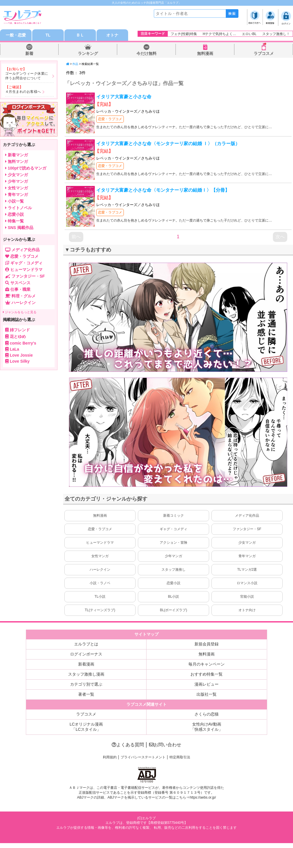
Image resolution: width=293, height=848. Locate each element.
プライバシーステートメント (143, 757)
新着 (29, 53)
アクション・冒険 (173, 543)
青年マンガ (247, 556)
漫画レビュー (206, 684)
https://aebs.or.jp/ (203, 797)
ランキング (88, 53)
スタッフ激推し (173, 570)
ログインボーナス (86, 654)
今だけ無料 (146, 53)
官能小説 (247, 597)
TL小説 (100, 597)
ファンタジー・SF (247, 529)
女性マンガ (100, 556)
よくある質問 (128, 744)
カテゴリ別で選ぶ (86, 684)
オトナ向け (247, 610)
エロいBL (249, 34)
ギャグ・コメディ (173, 529)
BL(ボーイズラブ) (173, 610)
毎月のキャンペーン (206, 664)
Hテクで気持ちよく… (219, 34)
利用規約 (110, 757)
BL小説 (173, 597)
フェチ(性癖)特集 (184, 34)
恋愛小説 (173, 583)
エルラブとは (86, 644)
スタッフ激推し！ (276, 34)
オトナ (112, 35)
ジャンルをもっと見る (19, 312)
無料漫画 (205, 53)
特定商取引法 (179, 757)
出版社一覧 (206, 694)
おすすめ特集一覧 (206, 674)
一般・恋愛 (16, 35)
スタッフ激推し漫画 (86, 674)
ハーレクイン (100, 570)
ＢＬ (80, 35)
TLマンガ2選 (247, 570)
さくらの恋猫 (206, 714)
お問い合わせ (165, 744)
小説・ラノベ (100, 583)
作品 (75, 64)
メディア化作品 (247, 516)
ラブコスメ (264, 53)
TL (47, 35)
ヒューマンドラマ (100, 543)
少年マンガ (173, 556)
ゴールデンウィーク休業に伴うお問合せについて (26, 76)
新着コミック (173, 516)
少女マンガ (247, 543)
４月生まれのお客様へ (23, 92)
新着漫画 (86, 664)
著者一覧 (86, 694)
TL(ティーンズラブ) (100, 610)
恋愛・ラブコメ (110, 119)
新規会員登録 (206, 644)
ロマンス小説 (247, 583)
